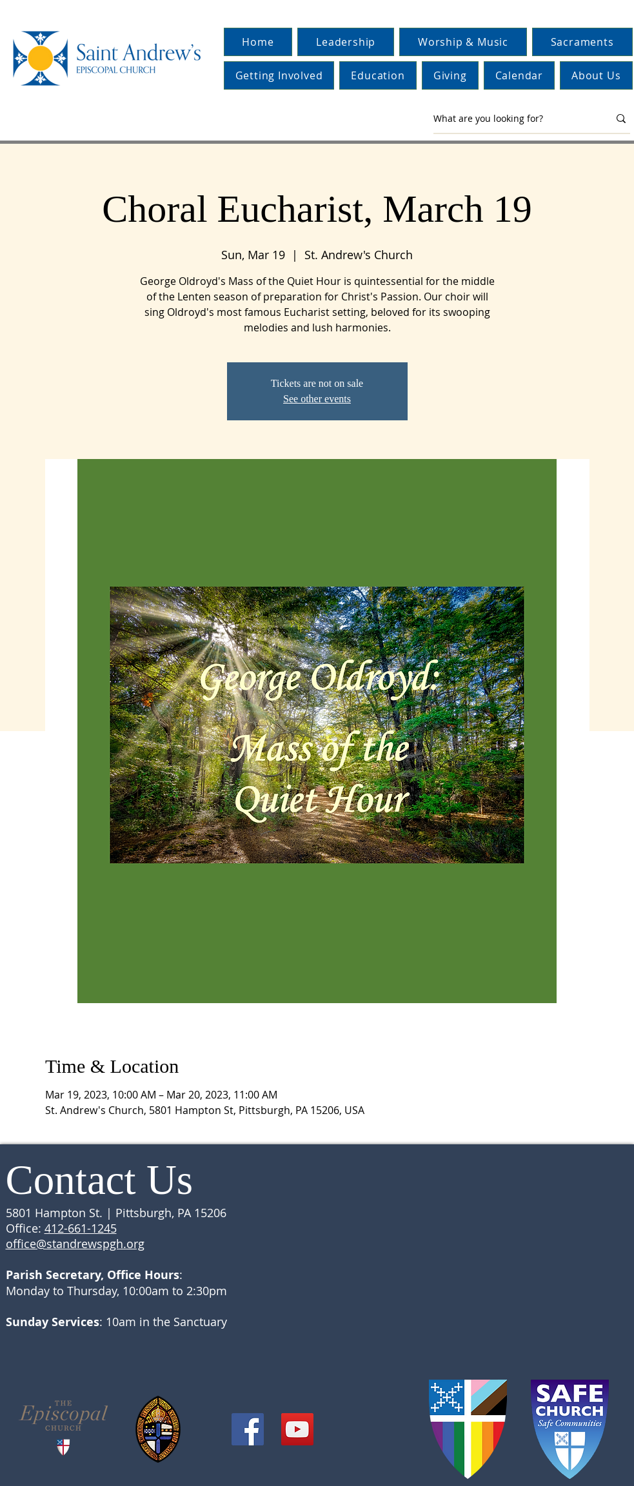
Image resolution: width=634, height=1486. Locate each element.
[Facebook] (248, 1429)
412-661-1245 (81, 1228)
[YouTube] (297, 1429)
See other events (317, 398)
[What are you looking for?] (511, 118)
